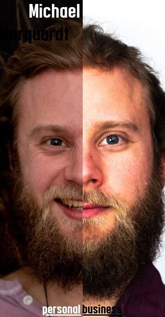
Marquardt (35, 34)
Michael (55, 11)
